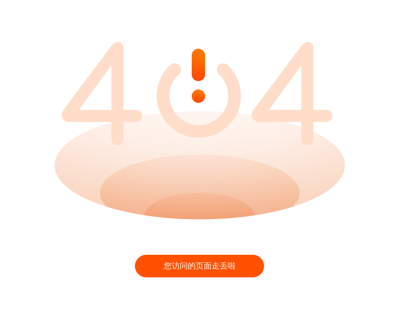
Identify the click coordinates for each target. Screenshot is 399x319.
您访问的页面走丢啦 (200, 265)
